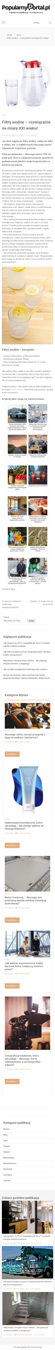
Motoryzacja (8, 1157)
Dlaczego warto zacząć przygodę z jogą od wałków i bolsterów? (25, 736)
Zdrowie (7, 1180)
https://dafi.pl (17, 389)
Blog (4, 115)
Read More (12, 754)
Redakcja (6, 135)
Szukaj (6, 617)
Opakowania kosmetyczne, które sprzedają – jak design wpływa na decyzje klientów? (24, 825)
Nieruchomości (9, 1163)
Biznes (7, 731)
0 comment (30, 135)
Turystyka (7, 1175)
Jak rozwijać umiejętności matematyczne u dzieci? (25, 669)
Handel (6, 1152)
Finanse (6, 1146)
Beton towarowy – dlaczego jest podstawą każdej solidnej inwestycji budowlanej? (25, 900)
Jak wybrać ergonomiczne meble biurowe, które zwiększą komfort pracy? (24, 966)
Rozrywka (7, 1169)
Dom (5, 1140)
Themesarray (36, 1347)
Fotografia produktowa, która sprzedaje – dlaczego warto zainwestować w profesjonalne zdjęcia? (22, 1060)
